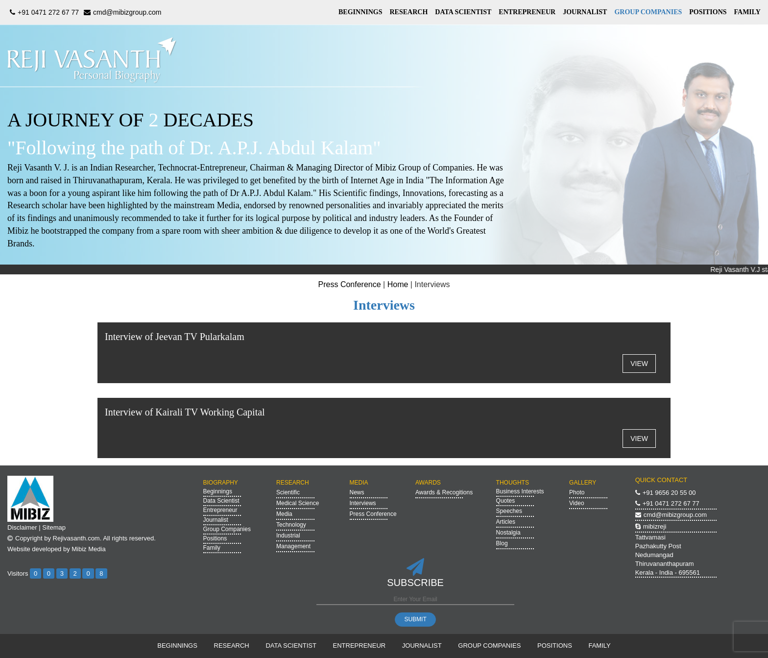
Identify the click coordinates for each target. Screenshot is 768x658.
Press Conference (349, 284)
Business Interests (520, 491)
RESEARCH (408, 12)
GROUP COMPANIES (648, 12)
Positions (215, 538)
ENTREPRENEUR (527, 12)
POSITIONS (707, 12)
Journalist (215, 519)
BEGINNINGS (360, 12)
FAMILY (747, 12)
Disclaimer (22, 527)
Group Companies (227, 529)
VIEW (639, 363)
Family (211, 547)
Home (397, 284)
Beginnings (217, 491)
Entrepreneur (220, 510)
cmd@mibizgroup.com (121, 12)
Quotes (505, 500)
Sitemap (54, 527)
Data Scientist (221, 500)
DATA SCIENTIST (463, 12)
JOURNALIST (585, 12)
